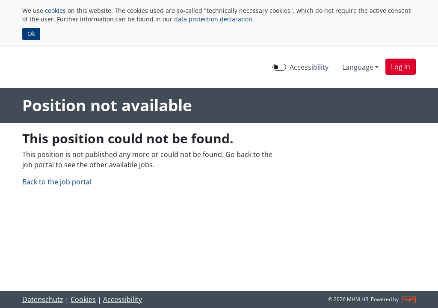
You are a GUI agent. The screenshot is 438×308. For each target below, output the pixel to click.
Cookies (83, 299)
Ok (31, 34)
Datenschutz (42, 299)
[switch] (279, 67)
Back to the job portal (57, 182)
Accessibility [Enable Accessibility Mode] (309, 67)
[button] (400, 67)
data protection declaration (213, 19)
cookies (55, 10)
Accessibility (122, 299)
